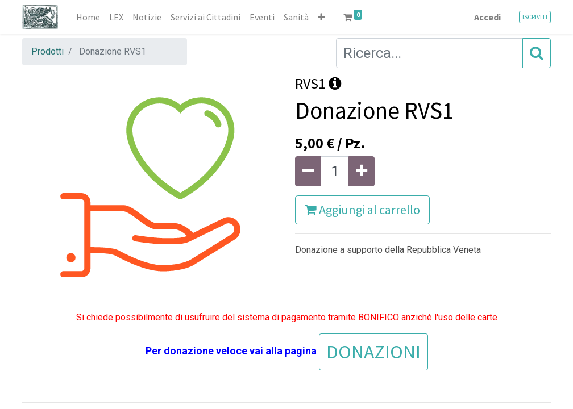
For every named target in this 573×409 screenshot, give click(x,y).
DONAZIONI (373, 352)
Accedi (487, 17)
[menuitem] (88, 17)
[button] (321, 17)
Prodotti (47, 51)
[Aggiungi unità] (361, 171)
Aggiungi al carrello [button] (362, 210)
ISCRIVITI (534, 16)
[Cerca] (536, 53)
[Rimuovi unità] (308, 171)
